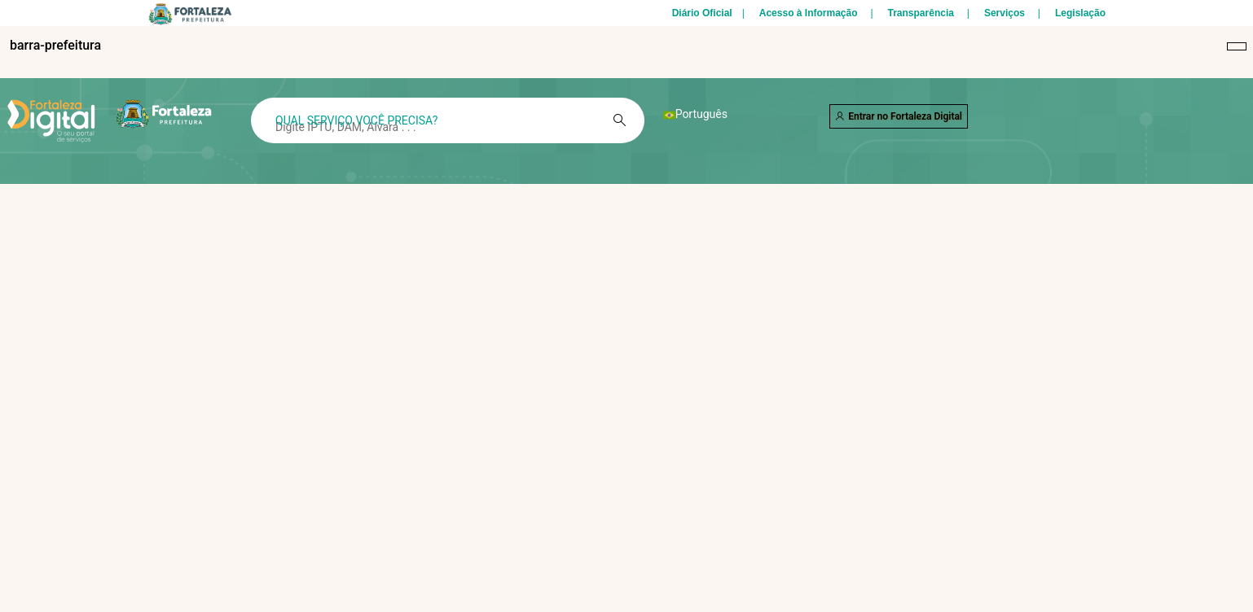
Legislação (1080, 13)
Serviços (1004, 13)
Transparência (921, 13)
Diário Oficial (702, 13)
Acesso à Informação (808, 13)
